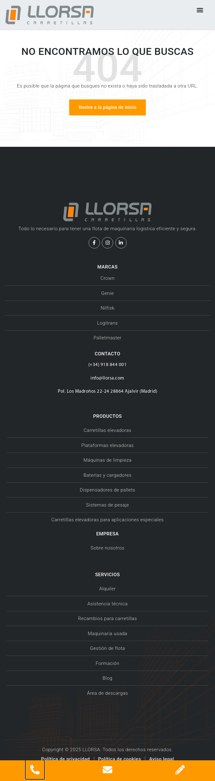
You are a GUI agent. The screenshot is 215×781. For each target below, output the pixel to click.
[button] (200, 10)
